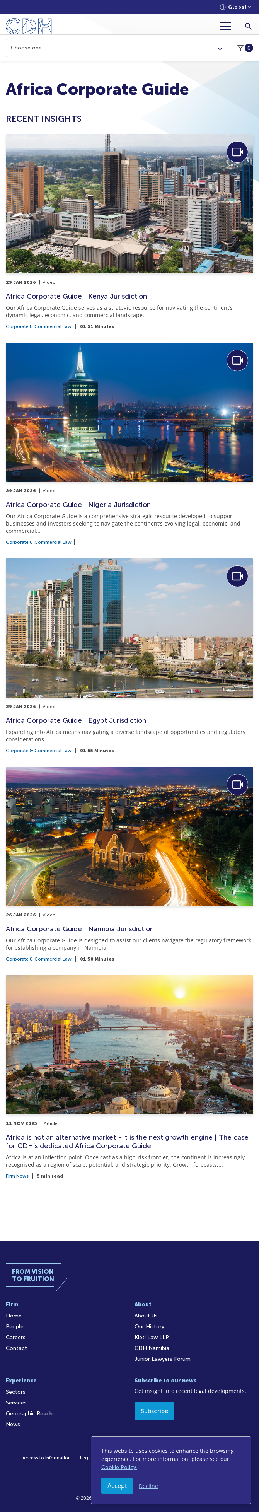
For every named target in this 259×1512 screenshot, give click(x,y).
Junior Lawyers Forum (163, 1359)
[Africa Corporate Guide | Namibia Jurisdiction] (129, 864)
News (13, 1424)
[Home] (29, 27)
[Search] (248, 26)
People (15, 1326)
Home (14, 1315)
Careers (16, 1337)
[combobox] (116, 48)
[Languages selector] (235, 7)
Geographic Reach (29, 1413)
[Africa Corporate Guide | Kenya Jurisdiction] (129, 231)
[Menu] (228, 26)
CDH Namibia (152, 1348)
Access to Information (46, 1458)
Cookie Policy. (119, 1467)
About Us (146, 1315)
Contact (16, 1348)
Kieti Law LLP (152, 1337)
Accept (117, 1485)
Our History (149, 1326)
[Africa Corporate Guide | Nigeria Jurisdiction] (129, 443)
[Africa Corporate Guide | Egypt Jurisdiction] (129, 655)
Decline (148, 1486)
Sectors (16, 1392)
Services (16, 1402)
